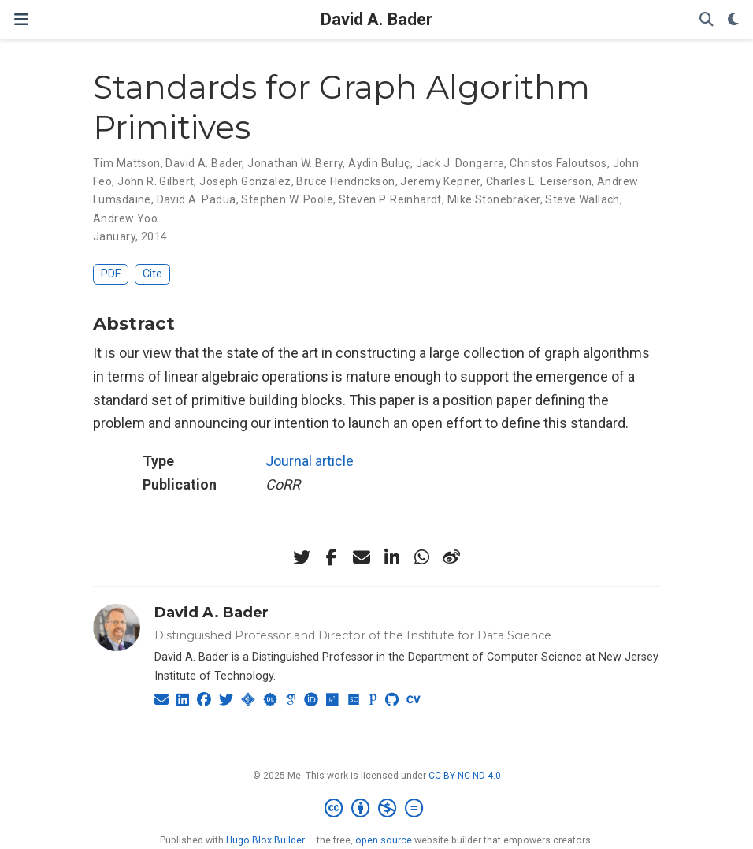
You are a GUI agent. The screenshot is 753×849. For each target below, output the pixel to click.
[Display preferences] (733, 20)
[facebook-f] (331, 557)
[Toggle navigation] (21, 19)
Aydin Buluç (379, 163)
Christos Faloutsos (558, 163)
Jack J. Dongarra (460, 163)
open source (383, 840)
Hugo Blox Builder (265, 840)
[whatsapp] (421, 557)
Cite (152, 274)
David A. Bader (376, 19)
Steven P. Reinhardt (390, 199)
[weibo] (451, 557)
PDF (111, 274)
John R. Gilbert (155, 181)
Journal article (309, 460)
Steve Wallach (582, 199)
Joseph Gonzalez (245, 181)
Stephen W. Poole (287, 199)
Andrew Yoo (125, 218)
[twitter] (301, 557)
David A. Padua (196, 199)
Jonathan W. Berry (295, 163)
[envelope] (361, 557)
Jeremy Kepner (440, 181)
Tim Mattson (127, 163)
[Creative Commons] (377, 809)
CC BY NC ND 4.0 (464, 775)
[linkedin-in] (391, 557)
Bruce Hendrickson (345, 181)
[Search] (706, 20)
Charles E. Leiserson (539, 181)
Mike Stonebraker (493, 199)
